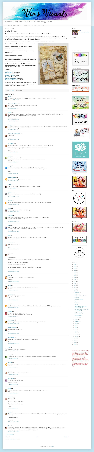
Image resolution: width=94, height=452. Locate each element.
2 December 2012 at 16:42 (13, 162)
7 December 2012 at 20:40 (13, 393)
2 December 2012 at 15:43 (13, 129)
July (76, 325)
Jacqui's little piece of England (14, 133)
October (76, 319)
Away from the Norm (78, 312)
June (76, 327)
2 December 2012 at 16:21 (13, 152)
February (77, 335)
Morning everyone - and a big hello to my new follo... (81, 310)
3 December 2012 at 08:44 (13, 271)
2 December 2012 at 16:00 (13, 139)
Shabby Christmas (78, 315)
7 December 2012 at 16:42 (13, 374)
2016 (75, 283)
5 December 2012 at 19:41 (13, 367)
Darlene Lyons (11, 320)
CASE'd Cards (41, 25)
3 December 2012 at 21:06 (13, 333)
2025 (75, 266)
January (76, 336)
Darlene (9, 112)
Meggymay (10, 215)
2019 (75, 278)
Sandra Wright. (11, 337)
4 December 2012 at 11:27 (13, 351)
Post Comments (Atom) (15, 439)
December (77, 292)
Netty (9, 235)
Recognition (34, 25)
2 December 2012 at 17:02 (13, 173)
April (76, 331)
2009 (75, 343)
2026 (75, 264)
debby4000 (10, 243)
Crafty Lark (10, 125)
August (76, 323)
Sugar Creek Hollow (9, 73)
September (77, 321)
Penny (9, 225)
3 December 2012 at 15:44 (13, 307)
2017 (75, 281)
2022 (75, 272)
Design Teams (27, 25)
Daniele (9, 388)
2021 (75, 274)
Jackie (9, 156)
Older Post (66, 437)
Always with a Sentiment (13, 104)
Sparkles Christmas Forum (10, 78)
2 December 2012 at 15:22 (13, 108)
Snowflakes (76, 303)
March (76, 333)
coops (9, 275)
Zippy (9, 347)
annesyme (10, 192)
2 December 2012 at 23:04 (13, 231)
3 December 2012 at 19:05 (13, 323)
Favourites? (76, 297)
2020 (75, 276)
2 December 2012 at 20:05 (13, 204)
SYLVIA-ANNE (10, 143)
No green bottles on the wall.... (80, 296)
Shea (9, 426)
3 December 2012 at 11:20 (13, 290)
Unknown (10, 304)
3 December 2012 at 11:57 (13, 300)
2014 (75, 287)
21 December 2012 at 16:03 (13, 431)
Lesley (9, 355)
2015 (75, 285)
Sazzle (9, 412)
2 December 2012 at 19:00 (13, 197)
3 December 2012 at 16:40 (13, 316)
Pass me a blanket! (78, 314)
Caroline (9, 184)
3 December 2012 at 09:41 (13, 281)
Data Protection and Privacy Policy (15, 25)
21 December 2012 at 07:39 (13, 422)
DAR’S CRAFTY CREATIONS (13, 119)
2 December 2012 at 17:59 (13, 188)
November (77, 318)
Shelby (9, 166)
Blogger (52, 446)
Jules (9, 253)
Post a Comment (10, 434)
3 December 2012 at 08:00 (13, 249)
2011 (75, 339)
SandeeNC (10, 201)
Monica (9, 285)
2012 (75, 291)
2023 (75, 270)
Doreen (9, 208)
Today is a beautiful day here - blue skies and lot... (80, 307)
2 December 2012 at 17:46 (13, 180)
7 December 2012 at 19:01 (13, 384)
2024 (75, 268)
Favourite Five (77, 294)
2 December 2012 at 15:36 (13, 121)
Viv (8, 371)
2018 (75, 279)
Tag (75, 301)
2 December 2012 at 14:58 (13, 100)
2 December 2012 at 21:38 (13, 221)
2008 (75, 344)
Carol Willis (10, 294)
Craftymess (7, 71)
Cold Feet (76, 304)
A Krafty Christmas (78, 299)
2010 (75, 341)
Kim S (9, 96)
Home (5, 25)
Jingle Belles (7, 76)
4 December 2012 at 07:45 (13, 343)
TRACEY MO (10, 397)
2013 (75, 289)
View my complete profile (83, 32)
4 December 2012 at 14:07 (13, 358)
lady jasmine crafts (12, 177)
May (76, 329)
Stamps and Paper (12, 327)
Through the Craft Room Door (11, 79)
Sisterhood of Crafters (9, 75)
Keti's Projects (11, 378)
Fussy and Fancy (8, 72)
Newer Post (7, 437)
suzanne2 (10, 311)
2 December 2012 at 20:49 (13, 211)
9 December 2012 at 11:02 (13, 408)
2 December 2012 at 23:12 (13, 239)
